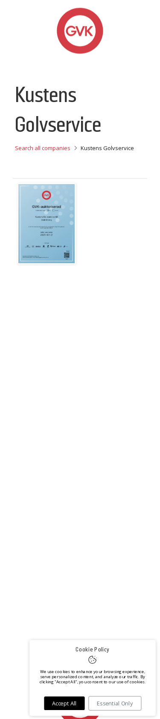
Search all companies (42, 148)
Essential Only (115, 703)
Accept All (64, 703)
